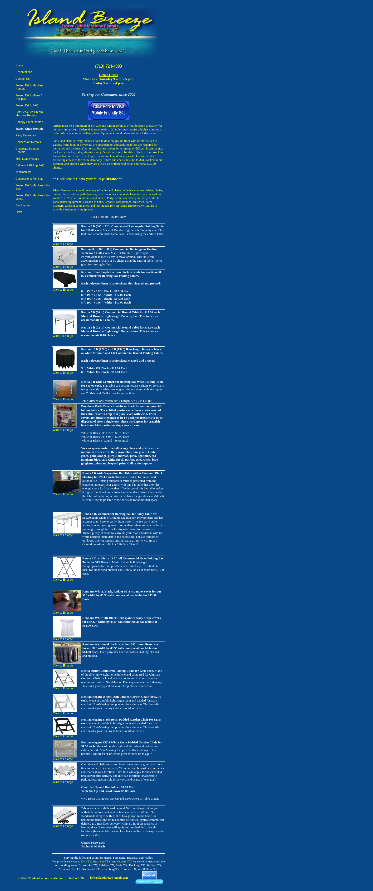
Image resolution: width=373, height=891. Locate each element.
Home (19, 65)
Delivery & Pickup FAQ (29, 165)
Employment (23, 205)
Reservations (23, 72)
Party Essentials (25, 135)
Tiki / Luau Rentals (27, 158)
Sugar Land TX (101, 861)
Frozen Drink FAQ (26, 105)
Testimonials (23, 172)
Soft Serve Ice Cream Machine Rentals (29, 113)
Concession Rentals (28, 142)
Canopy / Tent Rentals (29, 122)
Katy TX (86, 861)
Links (18, 212)
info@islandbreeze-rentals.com (109, 877)
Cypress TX (124, 861)
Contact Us (22, 78)
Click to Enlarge (63, 244)
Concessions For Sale (29, 178)
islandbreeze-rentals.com (47, 878)
